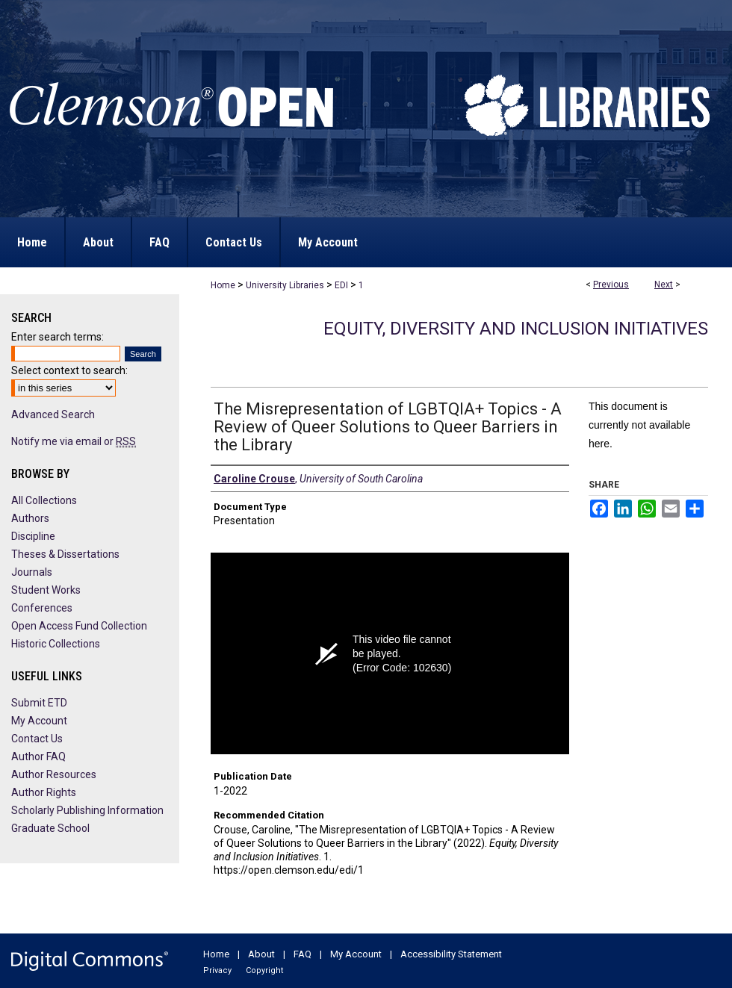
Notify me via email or (73, 441)
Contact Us (37, 739)
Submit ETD (39, 703)
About (261, 954)
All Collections (44, 500)
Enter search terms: (57, 337)
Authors (30, 518)
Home (223, 285)
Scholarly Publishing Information (87, 810)
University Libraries (285, 285)
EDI (341, 285)
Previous (611, 284)
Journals (31, 572)
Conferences (41, 608)
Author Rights (43, 792)
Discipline (33, 536)
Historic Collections (55, 644)
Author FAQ (38, 756)
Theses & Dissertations (65, 554)
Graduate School (50, 828)
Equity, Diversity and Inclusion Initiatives (515, 328)
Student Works (46, 590)
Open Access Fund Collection (79, 626)
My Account (39, 721)
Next (663, 284)
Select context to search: (69, 370)
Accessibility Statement (451, 954)
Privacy (217, 970)
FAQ (302, 954)
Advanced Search (53, 414)
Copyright (264, 970)
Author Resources (53, 774)
